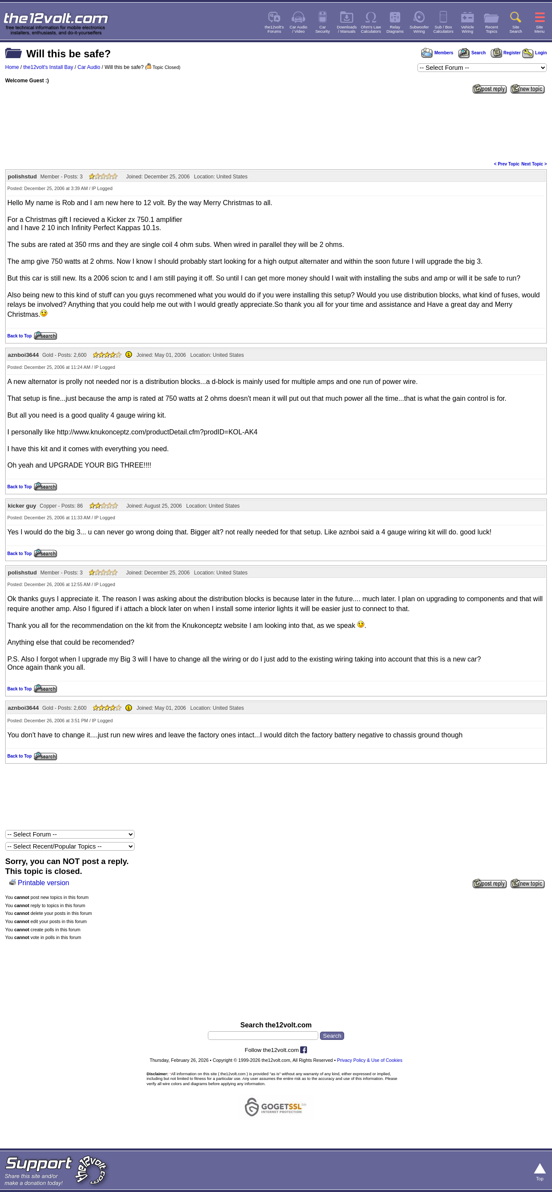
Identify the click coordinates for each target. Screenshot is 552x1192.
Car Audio (89, 67)
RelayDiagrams (395, 29)
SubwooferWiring (419, 29)
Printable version (43, 882)
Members (437, 52)
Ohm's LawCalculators (371, 29)
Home (12, 67)
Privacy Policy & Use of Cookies (369, 1060)
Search (472, 52)
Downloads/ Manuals (347, 29)
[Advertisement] (276, 127)
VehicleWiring (467, 29)
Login (534, 52)
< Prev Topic (507, 164)
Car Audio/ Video (298, 29)
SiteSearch (515, 29)
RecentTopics (491, 29)
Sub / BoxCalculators (443, 29)
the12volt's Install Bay (48, 67)
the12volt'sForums (274, 29)
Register (506, 52)
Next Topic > (534, 164)
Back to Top (19, 336)
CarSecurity (322, 29)
